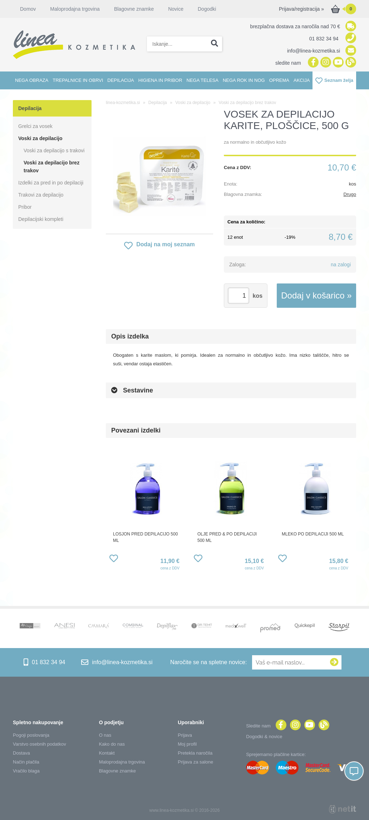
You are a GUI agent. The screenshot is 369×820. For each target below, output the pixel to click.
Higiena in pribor (160, 80)
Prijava (185, 735)
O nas (105, 735)
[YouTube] (337, 63)
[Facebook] (312, 63)
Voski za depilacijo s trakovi (54, 150)
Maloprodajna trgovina (75, 9)
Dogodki (207, 9)
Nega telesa (202, 80)
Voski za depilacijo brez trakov (51, 166)
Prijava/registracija (301, 9)
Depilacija (120, 80)
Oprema (279, 80)
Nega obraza (31, 80)
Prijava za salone (195, 762)
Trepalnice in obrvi (78, 80)
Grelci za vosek (35, 126)
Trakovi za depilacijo (40, 195)
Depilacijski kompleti (40, 219)
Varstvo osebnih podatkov (39, 744)
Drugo (350, 194)
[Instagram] (325, 63)
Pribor (24, 207)
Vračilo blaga (26, 771)
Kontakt (107, 753)
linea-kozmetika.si (123, 102)
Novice (175, 9)
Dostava (21, 753)
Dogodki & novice (264, 736)
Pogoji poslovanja (31, 735)
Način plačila (26, 762)
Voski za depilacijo (40, 138)
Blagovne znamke (134, 9)
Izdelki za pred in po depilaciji (50, 183)
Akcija (302, 80)
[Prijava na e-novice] (334, 662)
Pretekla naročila (195, 753)
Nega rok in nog (244, 80)
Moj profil (187, 744)
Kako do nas (112, 744)
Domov (28, 9)
